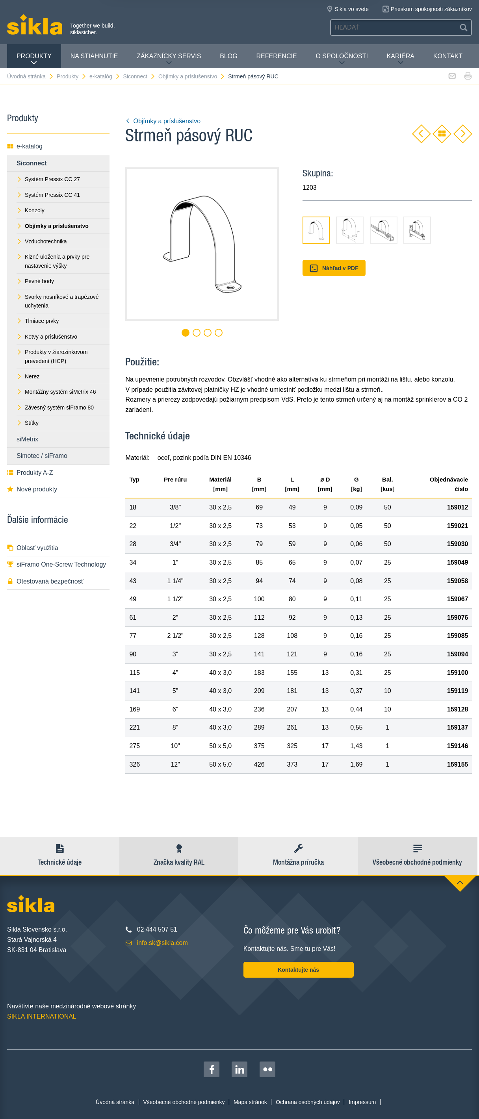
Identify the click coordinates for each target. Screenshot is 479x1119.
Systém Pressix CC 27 (48, 179)
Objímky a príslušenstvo (191, 76)
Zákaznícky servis (169, 59)
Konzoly (31, 210)
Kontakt (447, 56)
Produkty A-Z (30, 472)
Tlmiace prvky (38, 321)
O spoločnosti (342, 59)
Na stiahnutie (94, 56)
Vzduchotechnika (42, 241)
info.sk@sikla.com (162, 942)
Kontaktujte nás (298, 970)
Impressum (362, 1102)
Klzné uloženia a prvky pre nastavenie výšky (53, 261)
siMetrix (27, 439)
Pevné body (35, 281)
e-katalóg (105, 76)
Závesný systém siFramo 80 (55, 407)
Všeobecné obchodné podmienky (184, 1102)
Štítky (28, 423)
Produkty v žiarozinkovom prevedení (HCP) (52, 356)
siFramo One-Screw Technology (56, 564)
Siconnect (139, 76)
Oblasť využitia (32, 548)
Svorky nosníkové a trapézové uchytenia (58, 301)
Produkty (34, 59)
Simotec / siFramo (42, 455)
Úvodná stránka (30, 76)
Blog (228, 56)
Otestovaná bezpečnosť (45, 581)
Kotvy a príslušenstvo (47, 336)
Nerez (28, 376)
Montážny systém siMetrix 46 (56, 392)
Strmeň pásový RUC (253, 76)
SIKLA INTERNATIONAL (41, 1016)
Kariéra (400, 59)
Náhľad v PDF (334, 268)
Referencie (276, 56)
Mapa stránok (250, 1102)
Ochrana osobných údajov (308, 1102)
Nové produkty (32, 489)
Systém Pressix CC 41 (48, 195)
